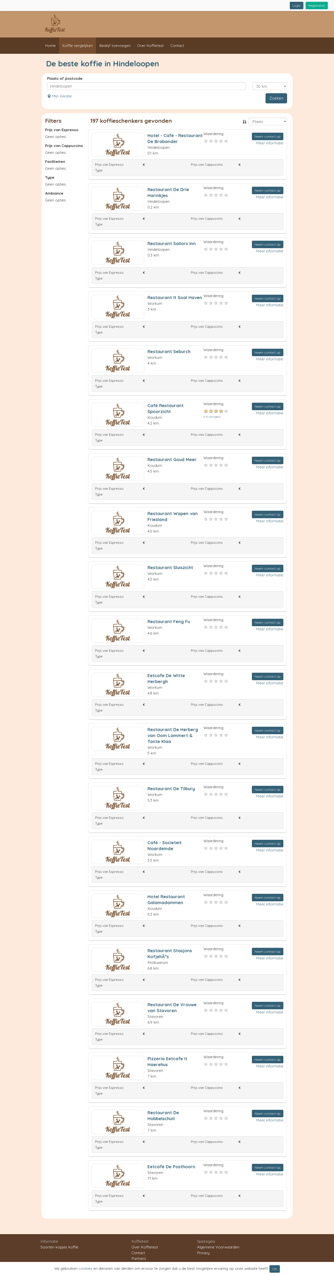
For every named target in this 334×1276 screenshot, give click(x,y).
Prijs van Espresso (61, 129)
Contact (177, 45)
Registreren (316, 5)
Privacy (203, 1252)
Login (297, 5)
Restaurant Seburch (169, 351)
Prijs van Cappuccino (64, 145)
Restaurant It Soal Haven (175, 297)
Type (49, 177)
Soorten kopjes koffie (59, 1247)
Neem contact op (267, 136)
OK (274, 1269)
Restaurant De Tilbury (171, 788)
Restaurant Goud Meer (172, 459)
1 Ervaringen (212, 416)
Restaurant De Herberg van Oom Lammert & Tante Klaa (173, 735)
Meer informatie (269, 143)
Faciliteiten (55, 161)
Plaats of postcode (65, 78)
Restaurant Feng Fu (169, 621)
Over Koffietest (150, 45)
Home (50, 45)
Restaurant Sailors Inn (172, 243)
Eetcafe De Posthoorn (171, 1166)
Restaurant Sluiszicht (170, 567)
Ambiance (54, 193)
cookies (85, 1268)
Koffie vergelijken (77, 45)
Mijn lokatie (59, 96)
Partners (138, 1258)
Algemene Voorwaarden (218, 1247)
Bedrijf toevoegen (115, 45)
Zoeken (276, 98)
